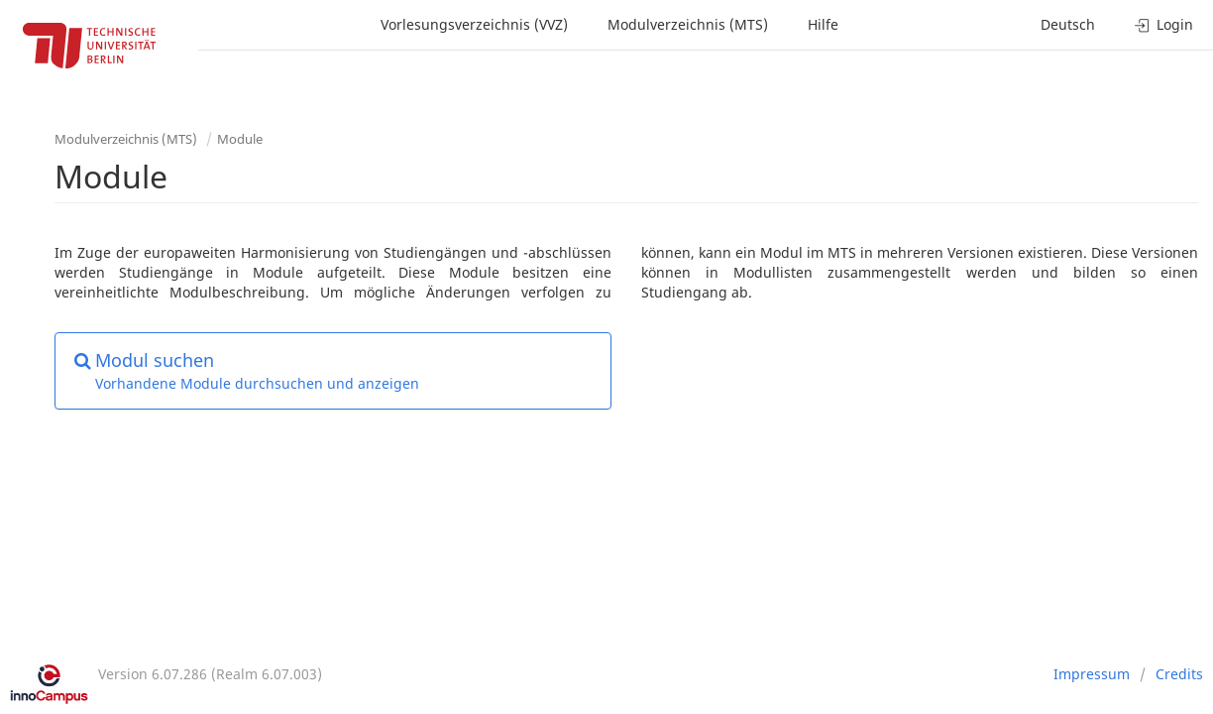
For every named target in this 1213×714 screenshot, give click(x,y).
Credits (1179, 673)
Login (1164, 24)
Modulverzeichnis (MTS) (687, 24)
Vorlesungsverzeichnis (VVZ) (474, 24)
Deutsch (1068, 24)
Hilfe (823, 24)
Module (240, 139)
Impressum (1091, 673)
